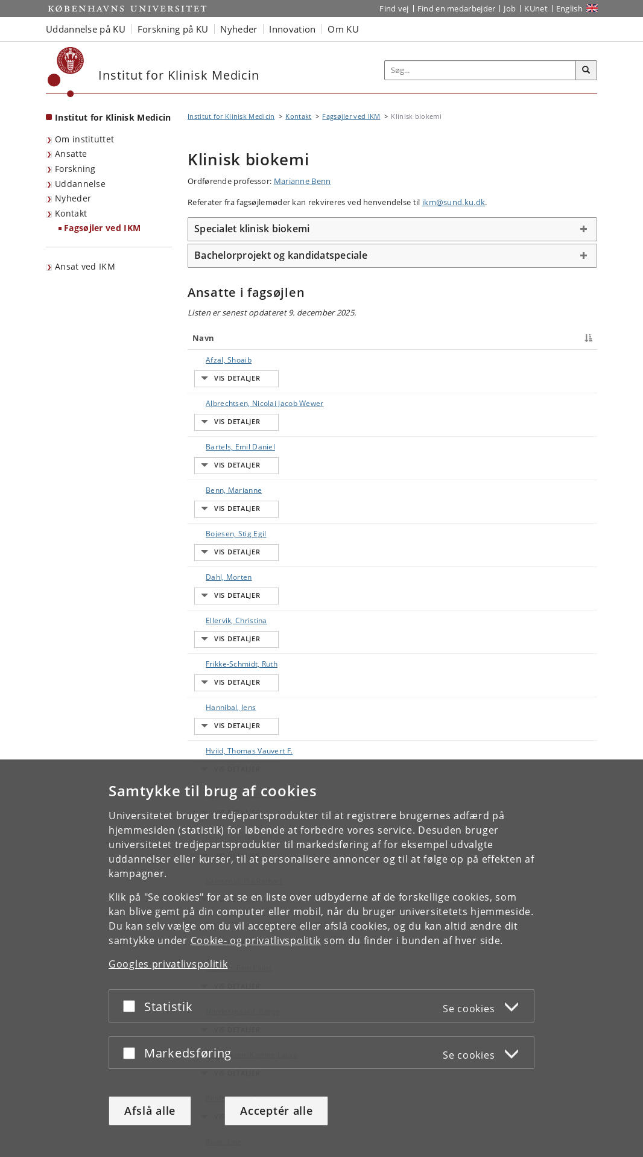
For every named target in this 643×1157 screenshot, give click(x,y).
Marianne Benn (302, 181)
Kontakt (71, 213)
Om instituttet (84, 139)
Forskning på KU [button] (173, 29)
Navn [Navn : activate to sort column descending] (203, 337)
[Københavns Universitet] (66, 72)
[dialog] (321, 958)
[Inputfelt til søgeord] (480, 70)
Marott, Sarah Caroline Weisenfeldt (234, 661)
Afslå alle (150, 1110)
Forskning (75, 168)
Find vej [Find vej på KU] (393, 8)
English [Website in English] (569, 8)
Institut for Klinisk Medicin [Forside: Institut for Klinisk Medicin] (113, 117)
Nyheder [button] (238, 29)
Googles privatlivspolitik (168, 964)
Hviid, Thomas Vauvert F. (237, 561)
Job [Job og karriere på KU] (510, 8)
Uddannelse (80, 183)
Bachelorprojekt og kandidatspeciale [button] (280, 255)
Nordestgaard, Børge (231, 709)
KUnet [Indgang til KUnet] (536, 8)
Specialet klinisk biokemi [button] (251, 228)
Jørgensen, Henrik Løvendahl (225, 587)
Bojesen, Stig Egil (224, 455)
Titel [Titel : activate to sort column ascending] (304, 337)
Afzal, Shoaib (216, 360)
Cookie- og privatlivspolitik (256, 940)
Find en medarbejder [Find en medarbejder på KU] (456, 8)
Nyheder (73, 198)
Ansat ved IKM (85, 266)
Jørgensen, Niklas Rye (231, 614)
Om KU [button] (343, 29)
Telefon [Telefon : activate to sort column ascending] (494, 337)
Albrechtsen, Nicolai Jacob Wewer (229, 386)
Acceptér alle (276, 1110)
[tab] (392, 229)
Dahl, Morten (217, 476)
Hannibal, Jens (219, 539)
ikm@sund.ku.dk (453, 202)
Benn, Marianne (222, 434)
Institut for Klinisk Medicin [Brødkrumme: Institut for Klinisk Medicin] (231, 116)
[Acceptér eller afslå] (132, 1006)
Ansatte (71, 153)
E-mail (573, 360)
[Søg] (586, 70)
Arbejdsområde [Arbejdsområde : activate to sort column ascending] (438, 337)
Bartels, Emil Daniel (228, 413)
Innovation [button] (292, 29)
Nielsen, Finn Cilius (227, 688)
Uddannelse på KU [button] (85, 29)
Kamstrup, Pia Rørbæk (232, 635)
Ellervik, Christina (224, 497)
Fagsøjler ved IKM (102, 227)
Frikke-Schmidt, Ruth (229, 518)
